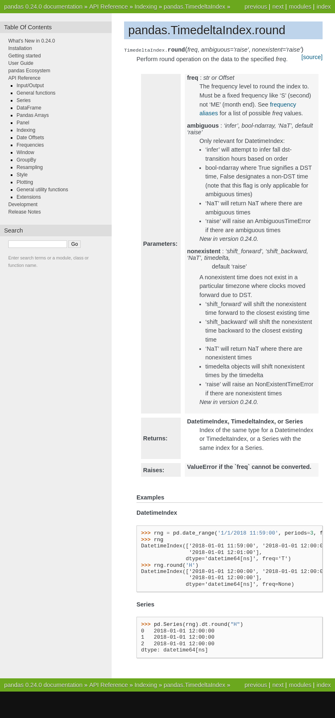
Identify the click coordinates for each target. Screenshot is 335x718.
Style (22, 175)
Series (24, 100)
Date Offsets (30, 137)
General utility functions (42, 190)
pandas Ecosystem (29, 71)
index (324, 6)
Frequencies (30, 145)
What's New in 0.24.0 (31, 41)
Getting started (24, 56)
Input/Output (30, 85)
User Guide (21, 63)
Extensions (29, 197)
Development (23, 204)
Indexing (145, 6)
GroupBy (26, 160)
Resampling (30, 167)
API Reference (108, 6)
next (277, 6)
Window (25, 152)
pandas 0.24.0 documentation (43, 6)
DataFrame (29, 108)
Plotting (25, 182)
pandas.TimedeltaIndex (194, 6)
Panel (23, 123)
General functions (36, 93)
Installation (20, 48)
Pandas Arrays (33, 115)
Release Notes (24, 212)
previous (255, 6)
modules (300, 6)
